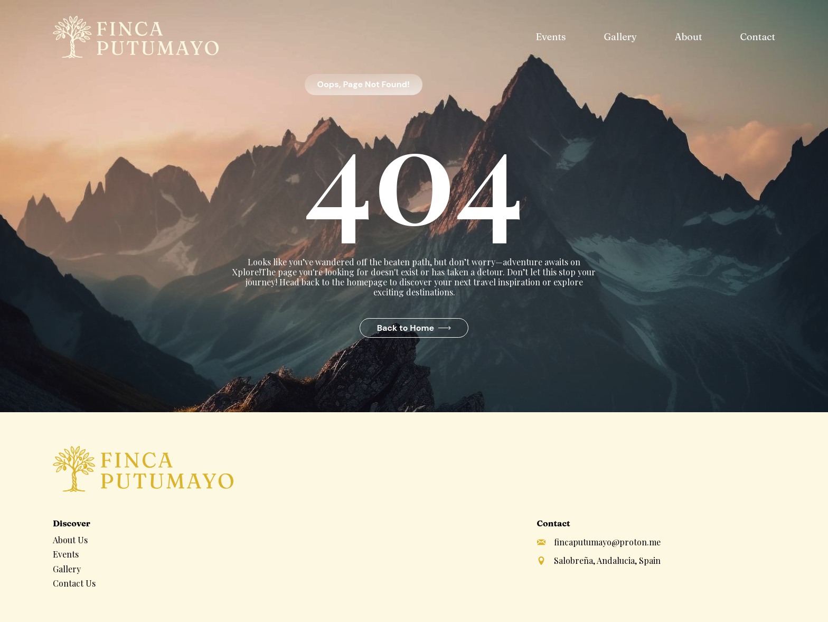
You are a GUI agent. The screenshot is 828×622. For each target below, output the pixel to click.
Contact (757, 37)
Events (550, 37)
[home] (136, 37)
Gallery (620, 37)
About (688, 37)
